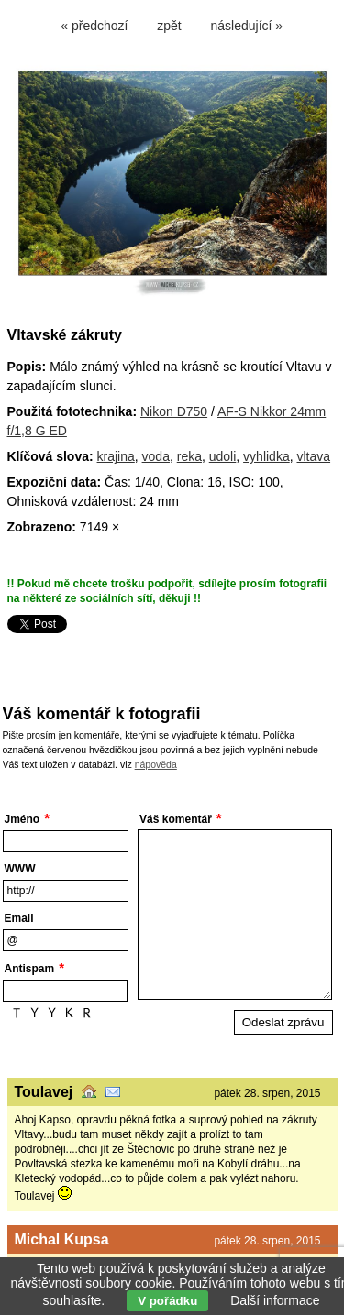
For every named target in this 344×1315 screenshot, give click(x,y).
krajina (116, 456)
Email (19, 918)
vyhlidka (266, 456)
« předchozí (94, 25)
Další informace (274, 1300)
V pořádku (167, 1301)
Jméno (22, 819)
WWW (20, 868)
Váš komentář (175, 819)
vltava (313, 456)
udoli (223, 456)
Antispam (30, 968)
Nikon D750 (173, 411)
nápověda (156, 764)
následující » (247, 25)
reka (189, 456)
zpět (169, 25)
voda (156, 456)
